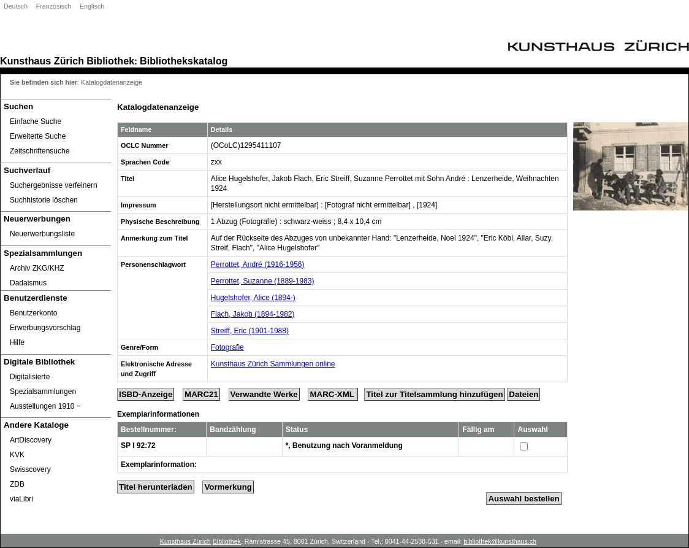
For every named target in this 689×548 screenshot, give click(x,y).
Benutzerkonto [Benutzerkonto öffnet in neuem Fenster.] (33, 313)
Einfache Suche (35, 121)
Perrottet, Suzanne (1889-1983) (262, 281)
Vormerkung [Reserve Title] (228, 487)
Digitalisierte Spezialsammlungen (43, 384)
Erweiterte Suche (38, 136)
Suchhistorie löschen (44, 200)
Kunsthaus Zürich (42, 60)
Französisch (53, 6)
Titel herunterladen (155, 487)
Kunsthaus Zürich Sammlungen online (273, 364)
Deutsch (16, 6)
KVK (17, 454)
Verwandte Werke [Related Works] (264, 394)
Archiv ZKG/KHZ (37, 268)
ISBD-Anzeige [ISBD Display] (145, 394)
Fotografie (227, 347)
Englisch (92, 6)
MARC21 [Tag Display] (201, 394)
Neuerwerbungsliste (42, 234)
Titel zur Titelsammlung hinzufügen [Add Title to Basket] (434, 394)
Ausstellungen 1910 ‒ (45, 406)
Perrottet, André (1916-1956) (258, 264)
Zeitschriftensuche (39, 151)
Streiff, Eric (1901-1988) (250, 330)
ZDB (17, 484)
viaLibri (21, 499)
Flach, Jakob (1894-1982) (253, 314)
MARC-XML (333, 394)
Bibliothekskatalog (183, 60)
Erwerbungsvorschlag (45, 327)
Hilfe (17, 342)
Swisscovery (30, 469)
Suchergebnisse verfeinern (53, 185)
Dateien (523, 394)
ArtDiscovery (30, 440)
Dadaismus (28, 283)
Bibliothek (110, 60)
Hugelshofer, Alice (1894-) (253, 297)
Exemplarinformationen (158, 414)
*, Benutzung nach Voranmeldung (344, 445)
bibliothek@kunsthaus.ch (499, 541)
